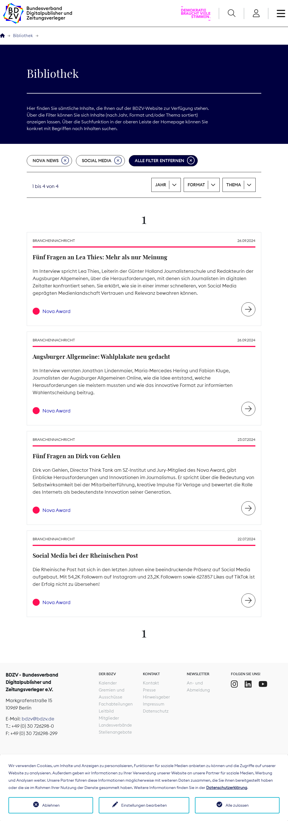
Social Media (102, 160)
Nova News (51, 160)
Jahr (160, 184)
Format (196, 184)
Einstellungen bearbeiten (144, 805)
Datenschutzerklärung (226, 787)
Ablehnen (51, 805)
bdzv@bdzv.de (38, 719)
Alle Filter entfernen (165, 160)
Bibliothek (23, 35)
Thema (233, 184)
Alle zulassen (237, 805)
